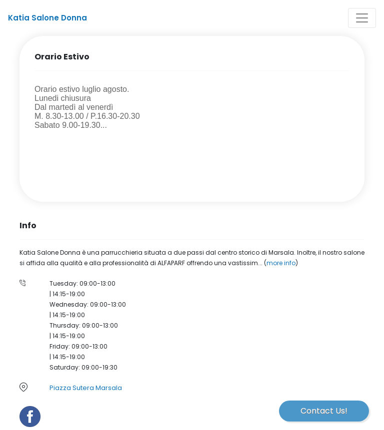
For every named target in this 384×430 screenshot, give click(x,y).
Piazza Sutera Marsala (86, 388)
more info (281, 263)
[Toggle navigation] (362, 18)
